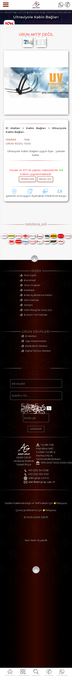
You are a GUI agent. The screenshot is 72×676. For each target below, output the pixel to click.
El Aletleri (31, 388)
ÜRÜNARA (36, 674)
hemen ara (27, 179)
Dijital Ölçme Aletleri (38, 403)
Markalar (29, 342)
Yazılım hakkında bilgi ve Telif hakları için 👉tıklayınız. (36, 592)
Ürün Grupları (32, 337)
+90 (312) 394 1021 (21, 561)
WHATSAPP (62, 674)
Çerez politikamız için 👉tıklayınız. (36, 599)
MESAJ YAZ (45, 179)
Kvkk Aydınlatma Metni (38, 347)
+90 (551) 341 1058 (21, 558)
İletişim (28, 357)
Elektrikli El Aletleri (36, 398)
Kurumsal (30, 332)
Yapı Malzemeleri (36, 393)
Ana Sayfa (30, 327)
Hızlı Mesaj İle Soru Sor (38, 362)
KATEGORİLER (23, 674)
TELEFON (49, 674)
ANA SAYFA (10, 674)
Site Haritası (31, 352)
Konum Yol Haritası (35, 367)
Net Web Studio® (36, 629)
